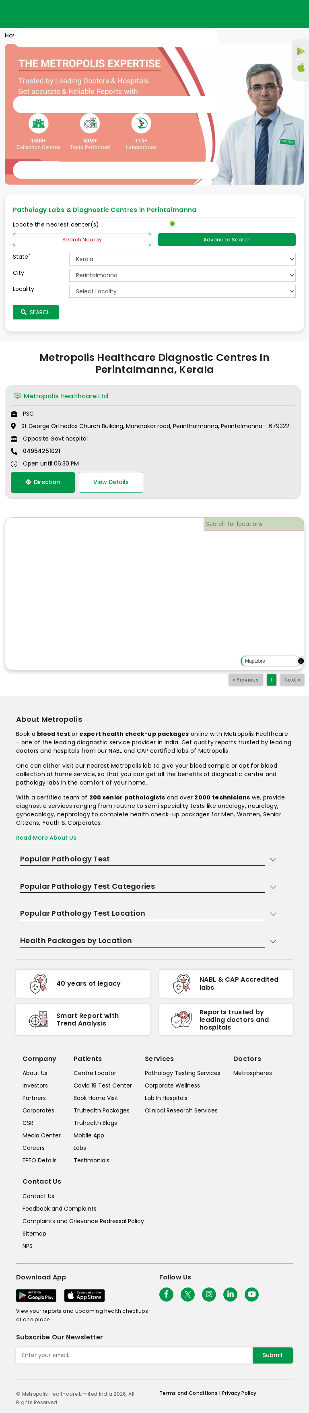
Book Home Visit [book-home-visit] (96, 1098)
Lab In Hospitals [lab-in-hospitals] (166, 1098)
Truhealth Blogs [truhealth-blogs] (95, 1123)
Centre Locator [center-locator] (95, 1073)
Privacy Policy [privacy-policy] (239, 1393)
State (21, 257)
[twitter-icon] (188, 1294)
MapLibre (255, 661)
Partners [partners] (34, 1098)
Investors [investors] (35, 1085)
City (18, 273)
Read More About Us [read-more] (46, 838)
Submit (273, 1355)
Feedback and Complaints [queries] (60, 1209)
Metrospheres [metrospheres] (252, 1073)
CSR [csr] (28, 1123)
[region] (154, 594)
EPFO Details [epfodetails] (40, 1160)
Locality (23, 289)
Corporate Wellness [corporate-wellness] (172, 1085)
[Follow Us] (166, 1294)
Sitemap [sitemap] (34, 1234)
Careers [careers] (34, 1148)
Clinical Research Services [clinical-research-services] (181, 1110)
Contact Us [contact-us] (38, 1196)
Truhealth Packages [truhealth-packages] (102, 1110)
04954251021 (41, 451)
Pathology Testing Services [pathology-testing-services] (182, 1073)
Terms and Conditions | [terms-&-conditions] (190, 1393)
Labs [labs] (80, 1148)
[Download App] (36, 1295)
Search (36, 312)
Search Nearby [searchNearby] (82, 239)
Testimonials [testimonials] (91, 1160)
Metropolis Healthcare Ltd (61, 396)
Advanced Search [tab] (227, 239)
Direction (42, 482)
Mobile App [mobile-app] (89, 1135)
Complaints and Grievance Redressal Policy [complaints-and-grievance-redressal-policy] (83, 1221)
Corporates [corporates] (38, 1110)
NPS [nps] (28, 1246)
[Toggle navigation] (116, 104)
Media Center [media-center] (42, 1135)
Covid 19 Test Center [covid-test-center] (103, 1085)
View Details (111, 482)
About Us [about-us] (35, 1073)
